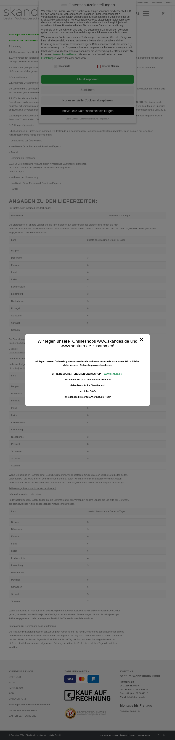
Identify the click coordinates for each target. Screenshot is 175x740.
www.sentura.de (113, 373)
